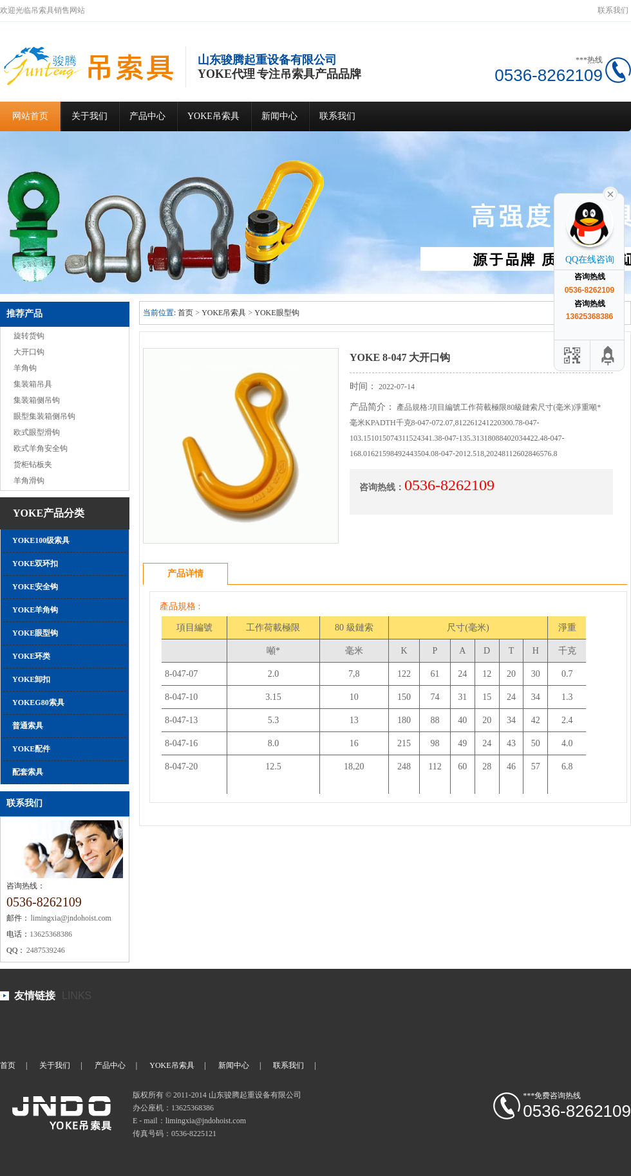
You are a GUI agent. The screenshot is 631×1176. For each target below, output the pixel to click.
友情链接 (34, 995)
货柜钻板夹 (33, 464)
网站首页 (30, 116)
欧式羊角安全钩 (41, 448)
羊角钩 (25, 367)
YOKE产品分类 (48, 513)
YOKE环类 (31, 656)
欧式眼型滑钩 (37, 432)
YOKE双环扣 (35, 563)
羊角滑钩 (29, 480)
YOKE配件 (31, 748)
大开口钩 (29, 351)
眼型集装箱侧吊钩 (44, 416)
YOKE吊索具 (213, 116)
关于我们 (89, 116)
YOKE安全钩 (35, 586)
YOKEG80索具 (38, 702)
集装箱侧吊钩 (37, 400)
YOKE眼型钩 (35, 633)
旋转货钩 (29, 335)
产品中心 (147, 116)
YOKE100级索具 (41, 540)
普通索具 (27, 725)
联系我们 (613, 10)
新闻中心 (279, 116)
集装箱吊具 (33, 384)
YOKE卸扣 (31, 679)
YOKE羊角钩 (35, 609)
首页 (185, 312)
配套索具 (27, 771)
